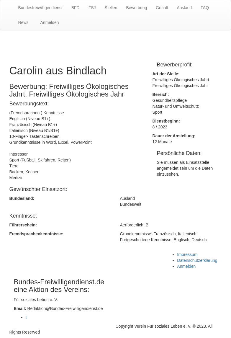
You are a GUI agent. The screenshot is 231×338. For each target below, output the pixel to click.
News (23, 22)
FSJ (92, 7)
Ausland (184, 7)
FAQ (205, 7)
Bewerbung (136, 7)
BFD (75, 7)
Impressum (187, 254)
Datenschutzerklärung (197, 260)
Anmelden (49, 22)
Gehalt (162, 7)
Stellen (111, 7)
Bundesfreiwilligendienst (40, 7)
